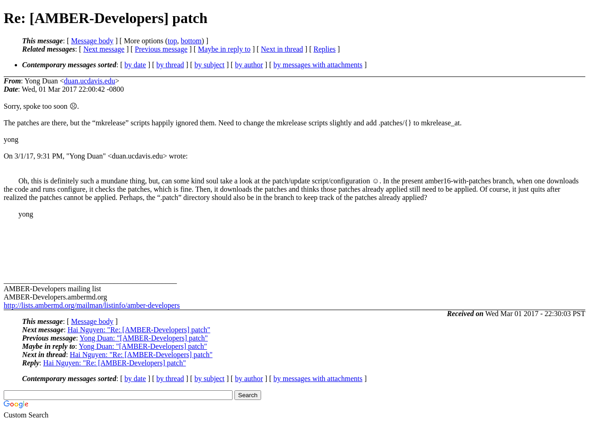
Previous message (161, 49)
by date (135, 65)
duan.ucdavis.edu (89, 81)
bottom (191, 41)
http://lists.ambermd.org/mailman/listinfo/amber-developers (92, 305)
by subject (209, 65)
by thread (170, 65)
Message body (92, 41)
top (172, 41)
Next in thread (282, 49)
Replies (325, 49)
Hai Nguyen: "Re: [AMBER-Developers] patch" (139, 330)
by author (249, 65)
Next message (103, 49)
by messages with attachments (318, 65)
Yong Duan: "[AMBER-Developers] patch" (144, 338)
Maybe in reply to (224, 49)
